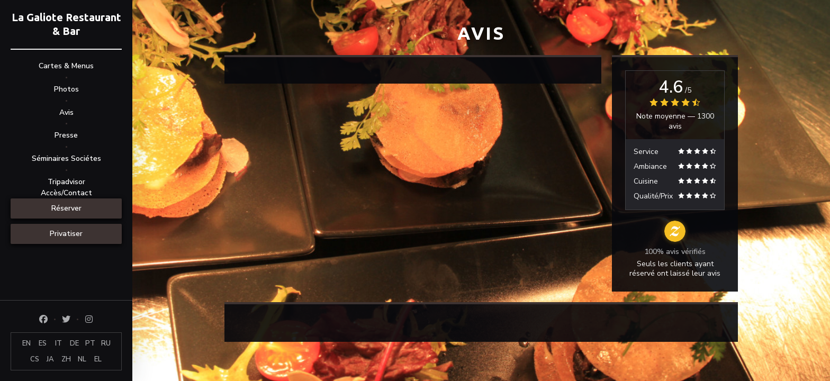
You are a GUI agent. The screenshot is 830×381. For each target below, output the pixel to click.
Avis (66, 112)
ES (43, 343)
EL (98, 359)
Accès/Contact (66, 193)
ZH (66, 359)
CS (34, 359)
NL (82, 359)
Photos (66, 89)
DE (74, 343)
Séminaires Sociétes (66, 158)
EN (26, 343)
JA (50, 359)
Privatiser (66, 234)
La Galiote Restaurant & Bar (66, 24)
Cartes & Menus (66, 66)
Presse (66, 135)
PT (90, 343)
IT (58, 343)
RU (106, 343)
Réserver (66, 208)
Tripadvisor (66, 182)
